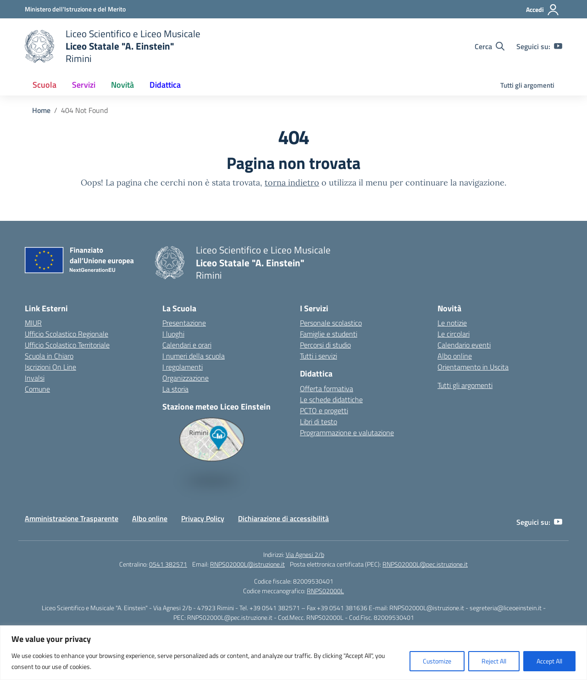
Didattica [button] (165, 85)
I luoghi (173, 333)
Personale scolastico (331, 322)
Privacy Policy (202, 518)
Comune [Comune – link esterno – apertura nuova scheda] (37, 388)
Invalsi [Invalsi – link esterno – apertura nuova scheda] (34, 377)
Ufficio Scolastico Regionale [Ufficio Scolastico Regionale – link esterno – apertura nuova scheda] (66, 333)
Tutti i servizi (318, 355)
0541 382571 (168, 564)
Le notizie (452, 322)
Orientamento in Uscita (473, 366)
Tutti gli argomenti (527, 85)
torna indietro (292, 182)
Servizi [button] (83, 85)
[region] (293, 652)
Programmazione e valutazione (347, 432)
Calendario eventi (464, 344)
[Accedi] (542, 9)
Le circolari (453, 333)
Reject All (494, 661)
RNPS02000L (325, 591)
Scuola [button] (44, 85)
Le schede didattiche (331, 399)
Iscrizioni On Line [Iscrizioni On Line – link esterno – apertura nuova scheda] (50, 366)
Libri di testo (318, 421)
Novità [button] (122, 85)
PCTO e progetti (324, 410)
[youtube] (558, 46)
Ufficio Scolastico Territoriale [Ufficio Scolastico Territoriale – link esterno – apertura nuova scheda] (67, 344)
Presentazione (184, 322)
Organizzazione (185, 377)
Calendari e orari (186, 344)
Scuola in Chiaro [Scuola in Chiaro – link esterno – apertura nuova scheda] (49, 355)
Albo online (454, 355)
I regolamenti (182, 366)
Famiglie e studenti (328, 333)
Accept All (549, 661)
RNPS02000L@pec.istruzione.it (425, 564)
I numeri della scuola (193, 355)
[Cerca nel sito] (489, 46)
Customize (437, 661)
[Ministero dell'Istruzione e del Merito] (75, 9)
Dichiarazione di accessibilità (283, 518)
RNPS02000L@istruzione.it (247, 564)
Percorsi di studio (325, 344)
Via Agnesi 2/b (305, 554)
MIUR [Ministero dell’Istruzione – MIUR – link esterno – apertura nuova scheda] (33, 322)
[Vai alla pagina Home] (41, 110)
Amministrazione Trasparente (71, 518)
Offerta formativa (326, 388)
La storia (175, 388)
